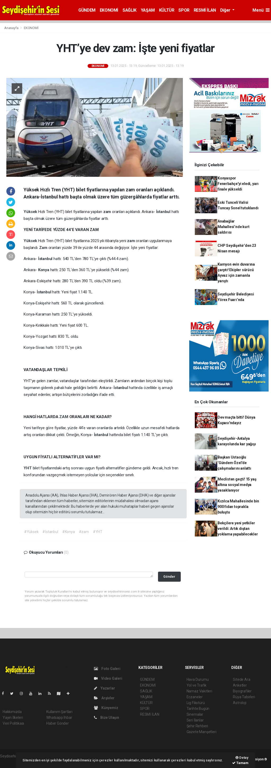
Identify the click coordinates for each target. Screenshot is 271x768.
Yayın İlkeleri (13, 717)
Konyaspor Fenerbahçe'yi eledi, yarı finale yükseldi (238, 183)
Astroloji (239, 703)
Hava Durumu (198, 679)
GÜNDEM (87, 10)
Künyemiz (106, 708)
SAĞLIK (130, 10)
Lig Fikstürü (196, 703)
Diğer (226, 10)
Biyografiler (242, 691)
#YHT (97, 532)
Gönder (169, 577)
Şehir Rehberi (197, 726)
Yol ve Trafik (197, 685)
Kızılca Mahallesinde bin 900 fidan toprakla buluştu (238, 506)
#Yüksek (31, 532)
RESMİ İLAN (205, 10)
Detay (242, 758)
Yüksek (31, 211)
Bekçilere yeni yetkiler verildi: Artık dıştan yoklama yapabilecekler (238, 528)
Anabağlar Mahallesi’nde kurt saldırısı (234, 226)
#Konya (68, 532)
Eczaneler (195, 697)
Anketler (240, 685)
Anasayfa (11, 28)
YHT (28, 468)
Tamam (240, 763)
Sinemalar (195, 714)
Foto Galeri (107, 669)
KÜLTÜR (166, 10)
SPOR (183, 10)
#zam (84, 532)
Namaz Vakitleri (199, 691)
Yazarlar (104, 688)
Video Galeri (108, 678)
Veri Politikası (13, 723)
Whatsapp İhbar (59, 717)
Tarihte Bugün (198, 708)
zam (107, 211)
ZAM (64, 416)
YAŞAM (148, 10)
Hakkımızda (12, 712)
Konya (44, 269)
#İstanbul (50, 532)
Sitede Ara (241, 679)
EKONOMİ (109, 10)
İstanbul (163, 211)
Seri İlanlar (195, 720)
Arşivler (104, 698)
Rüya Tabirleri (244, 697)
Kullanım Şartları (59, 712)
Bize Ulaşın (106, 717)
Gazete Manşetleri (201, 732)
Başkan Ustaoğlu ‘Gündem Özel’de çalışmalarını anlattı (234, 462)
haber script (9, 762)
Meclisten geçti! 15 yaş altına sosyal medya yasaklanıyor (237, 484)
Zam (43, 247)
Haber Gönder (57, 723)
